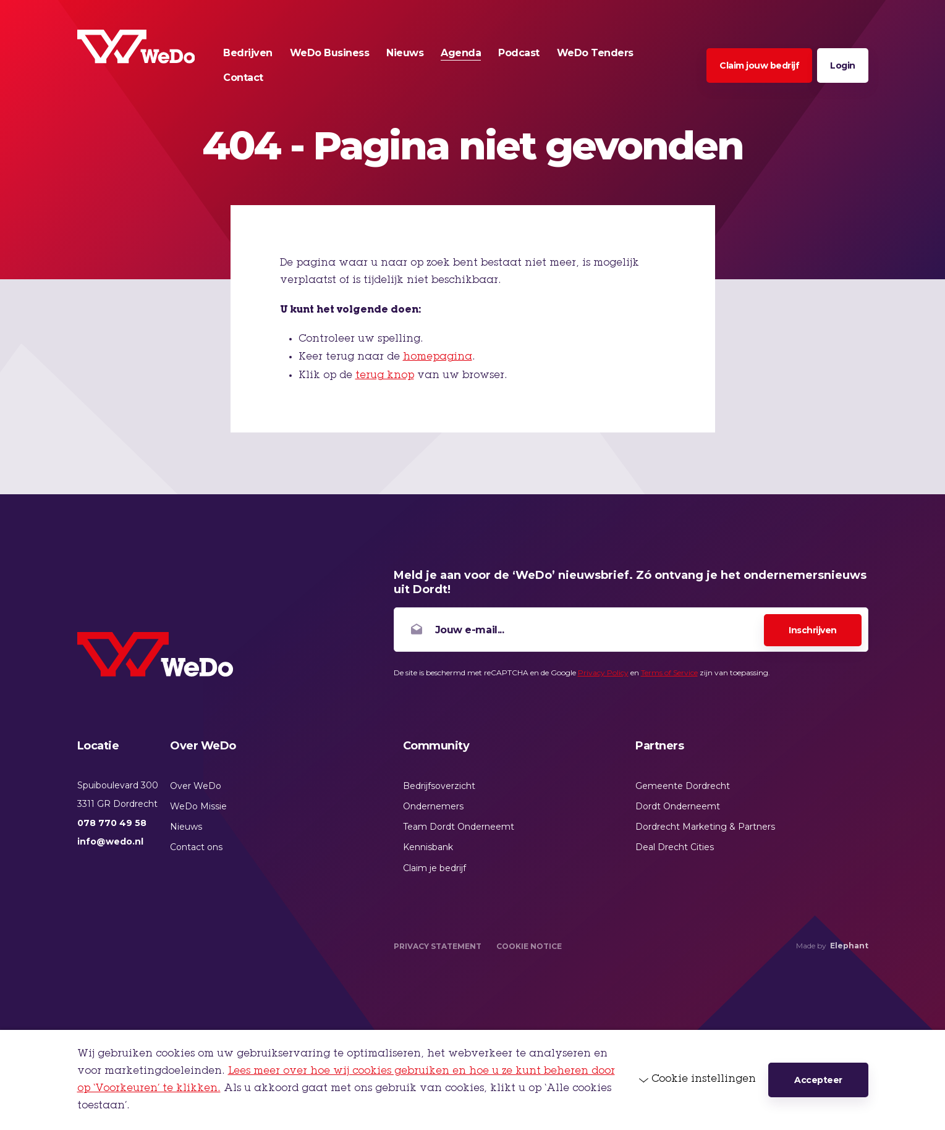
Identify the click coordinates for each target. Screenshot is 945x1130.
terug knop (384, 376)
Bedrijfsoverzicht (439, 785)
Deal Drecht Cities (674, 847)
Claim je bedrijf (434, 868)
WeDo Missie (198, 806)
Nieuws (186, 826)
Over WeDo (195, 785)
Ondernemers (433, 806)
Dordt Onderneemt (677, 806)
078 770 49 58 (111, 823)
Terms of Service (669, 672)
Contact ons (196, 847)
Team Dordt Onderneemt (458, 826)
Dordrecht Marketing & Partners (705, 826)
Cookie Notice (529, 946)
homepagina (437, 357)
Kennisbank (428, 847)
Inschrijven (813, 630)
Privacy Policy (603, 672)
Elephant (849, 945)
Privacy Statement (437, 946)
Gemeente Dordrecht (682, 785)
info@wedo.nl (110, 841)
